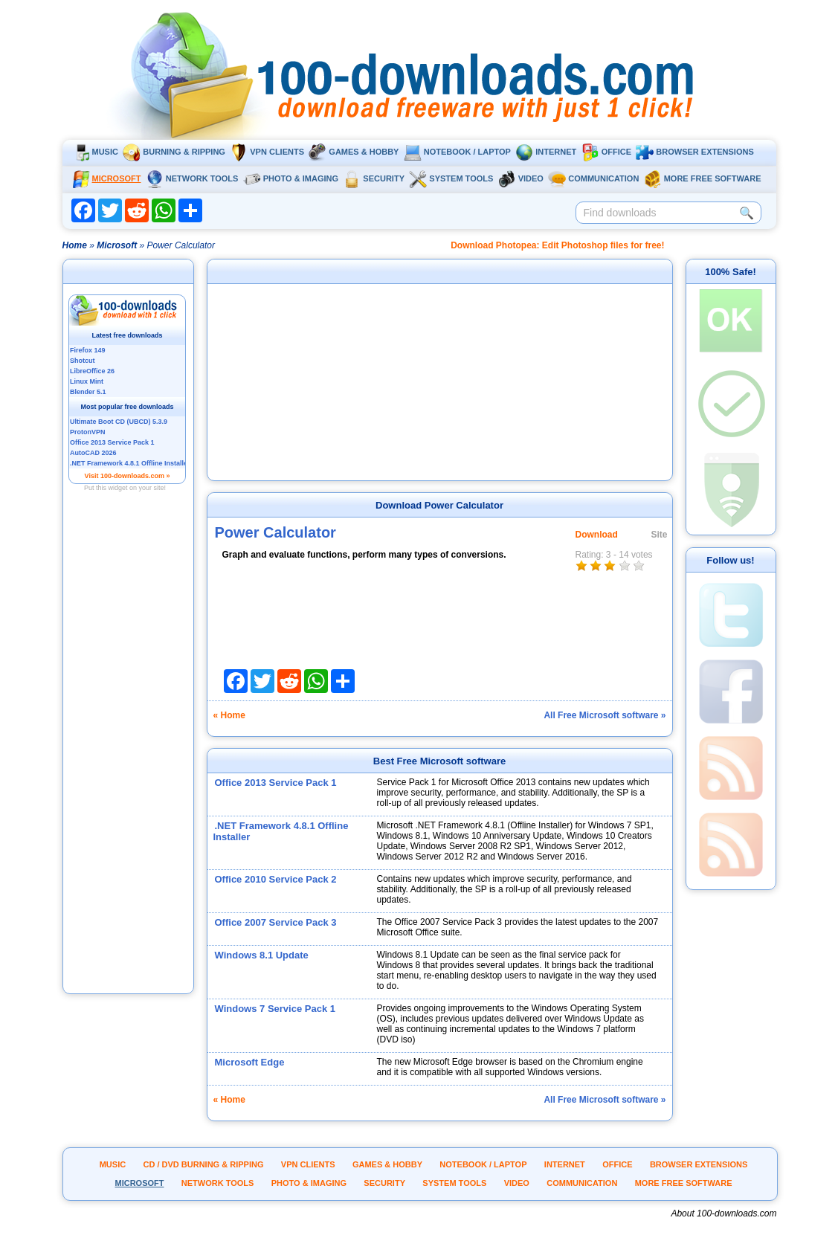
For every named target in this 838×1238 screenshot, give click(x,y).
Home (74, 245)
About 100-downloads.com (723, 1213)
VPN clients (267, 151)
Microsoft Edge (250, 1062)
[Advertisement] (127, 768)
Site (659, 534)
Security (374, 178)
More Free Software (702, 178)
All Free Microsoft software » (604, 715)
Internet (545, 151)
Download (597, 534)
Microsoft (106, 178)
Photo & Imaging (290, 178)
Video (521, 178)
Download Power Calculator (439, 505)
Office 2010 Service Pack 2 (276, 879)
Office (606, 151)
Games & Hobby (354, 151)
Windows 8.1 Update (262, 955)
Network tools (192, 178)
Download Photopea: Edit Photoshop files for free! (557, 245)
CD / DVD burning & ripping (204, 1164)
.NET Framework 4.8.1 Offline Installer (281, 831)
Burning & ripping (174, 151)
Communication (593, 178)
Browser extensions (694, 151)
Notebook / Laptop (457, 151)
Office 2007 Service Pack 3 (276, 922)
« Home (229, 715)
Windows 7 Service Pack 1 (275, 1008)
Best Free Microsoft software (439, 761)
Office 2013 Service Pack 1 (276, 782)
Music (95, 151)
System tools (451, 178)
